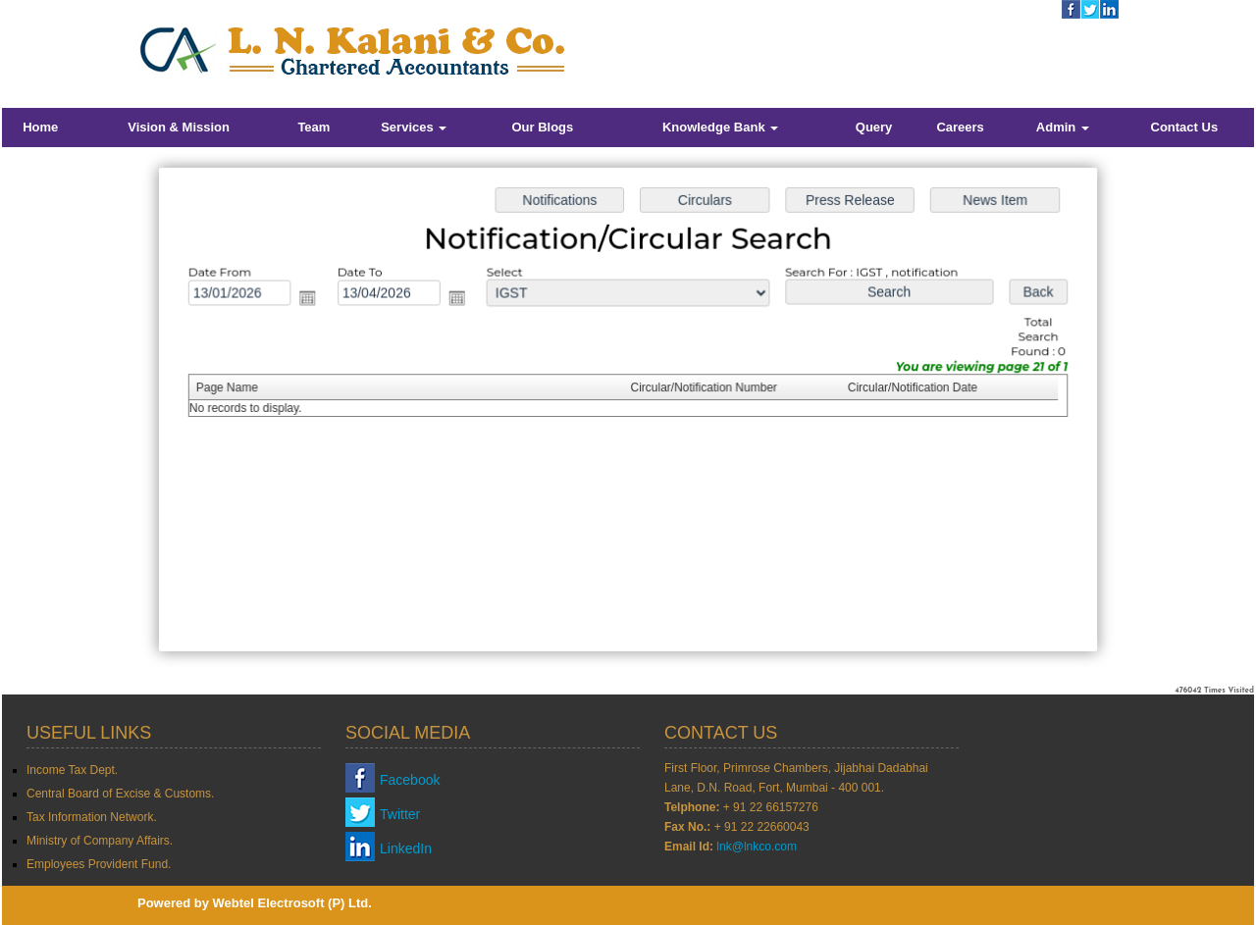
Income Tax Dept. (72, 770)
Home (40, 127)
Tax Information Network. (91, 817)
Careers (959, 127)
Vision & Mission (179, 127)
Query (874, 127)
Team (313, 127)
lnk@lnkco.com (756, 846)
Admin (1062, 127)
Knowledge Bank (720, 127)
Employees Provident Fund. (98, 864)
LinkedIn (406, 848)
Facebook (410, 780)
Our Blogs (542, 127)
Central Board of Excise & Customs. (120, 793)
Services (413, 127)
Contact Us (1185, 127)
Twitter (400, 814)
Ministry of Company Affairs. (99, 841)
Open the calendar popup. (313, 299)
